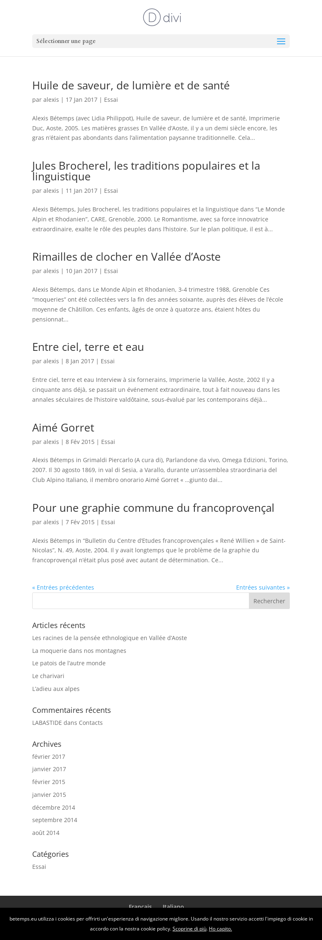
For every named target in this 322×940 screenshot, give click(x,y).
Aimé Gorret (63, 427)
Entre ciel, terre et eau (88, 346)
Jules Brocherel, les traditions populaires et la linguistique (146, 171)
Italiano (173, 907)
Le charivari (48, 676)
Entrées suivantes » (263, 587)
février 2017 (48, 756)
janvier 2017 (49, 769)
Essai (111, 99)
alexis (51, 99)
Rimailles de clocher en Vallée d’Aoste (126, 256)
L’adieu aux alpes (56, 689)
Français (140, 907)
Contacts (91, 723)
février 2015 (48, 782)
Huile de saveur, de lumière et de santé (131, 85)
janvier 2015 (49, 795)
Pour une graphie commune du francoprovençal (153, 507)
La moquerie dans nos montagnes (79, 651)
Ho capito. (220, 928)
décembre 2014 (53, 807)
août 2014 (45, 833)
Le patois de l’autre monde (69, 663)
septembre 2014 (54, 820)
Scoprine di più (189, 928)
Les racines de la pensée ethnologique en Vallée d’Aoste (109, 638)
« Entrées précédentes (63, 587)
